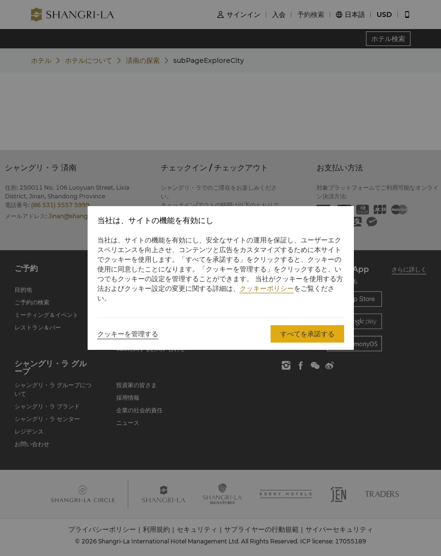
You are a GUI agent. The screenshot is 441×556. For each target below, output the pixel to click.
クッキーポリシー (267, 288)
